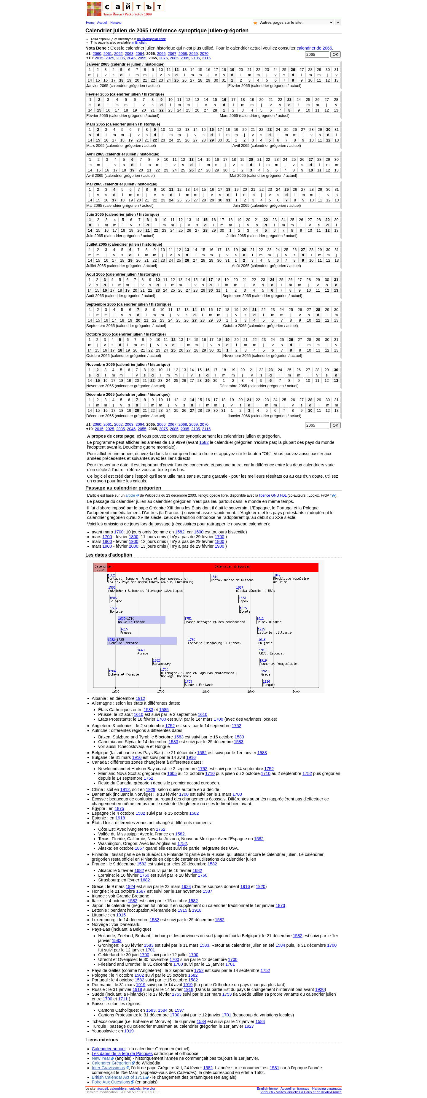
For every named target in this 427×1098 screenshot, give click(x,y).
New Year (101, 1058)
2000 (133, 546)
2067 (172, 53)
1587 (141, 891)
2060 (97, 53)
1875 (119, 808)
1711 (123, 999)
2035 (120, 58)
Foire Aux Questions (111, 1082)
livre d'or (149, 1088)
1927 (249, 1026)
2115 (206, 58)
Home (90, 22)
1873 (280, 905)
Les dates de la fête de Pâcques (122, 1053)
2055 (142, 58)
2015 (99, 58)
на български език (151, 39)
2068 (183, 53)
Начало (116, 22)
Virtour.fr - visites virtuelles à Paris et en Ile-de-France (301, 1092)
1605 (172, 773)
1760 (144, 875)
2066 (161, 53)
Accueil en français (295, 1088)
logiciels (134, 1088)
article (130, 495)
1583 (148, 709)
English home (267, 1088)
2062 (118, 53)
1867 (139, 848)
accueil (102, 1088)
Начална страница (327, 1088)
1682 (139, 870)
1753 (176, 994)
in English (139, 42)
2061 (107, 53)
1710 (210, 773)
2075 (163, 58)
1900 (133, 541)
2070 (204, 53)
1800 (133, 536)
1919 (140, 984)
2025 (110, 58)
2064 (140, 53)
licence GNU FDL (273, 495)
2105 (195, 58)
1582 (204, 442)
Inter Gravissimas (108, 1067)
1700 (119, 532)
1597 (179, 1010)
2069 (193, 53)
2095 (185, 58)
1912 (140, 698)
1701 (150, 950)
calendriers (118, 1088)
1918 (120, 818)
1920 (260, 886)
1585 (164, 709)
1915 (182, 910)
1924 (130, 886)
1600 (198, 532)
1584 (280, 945)
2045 (131, 58)
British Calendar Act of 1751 (118, 1077)
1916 (137, 757)
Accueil (102, 22)
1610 (138, 714)
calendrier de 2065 (314, 48)
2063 (129, 53)
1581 (274, 1067)
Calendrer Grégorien (111, 1063)
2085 (174, 58)
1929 (150, 789)
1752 (170, 725)
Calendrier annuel (109, 1048)
